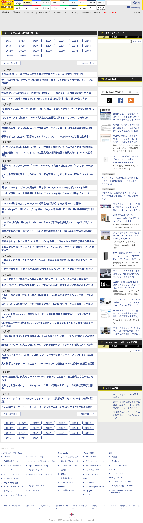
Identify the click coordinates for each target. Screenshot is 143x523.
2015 (62, 46)
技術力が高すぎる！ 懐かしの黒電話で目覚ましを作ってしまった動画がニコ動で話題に (47, 269)
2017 (35, 46)
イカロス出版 (88, 453)
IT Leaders (8, 470)
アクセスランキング (114, 33)
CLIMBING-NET (67, 482)
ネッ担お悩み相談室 (11, 479)
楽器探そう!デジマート (70, 461)
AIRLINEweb (91, 457)
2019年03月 (86, 63)
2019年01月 (11, 63)
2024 (35, 41)
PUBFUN (112, 470)
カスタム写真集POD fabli (122, 486)
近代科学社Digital (67, 490)
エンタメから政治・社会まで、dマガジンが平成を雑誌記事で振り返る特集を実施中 (45, 98)
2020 (88, 41)
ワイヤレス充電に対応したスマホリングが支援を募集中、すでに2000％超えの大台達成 (47, 147)
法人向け (74, 12)
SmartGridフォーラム (36, 457)
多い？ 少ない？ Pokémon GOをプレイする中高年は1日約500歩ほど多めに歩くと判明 (47, 285)
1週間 (126, 37)
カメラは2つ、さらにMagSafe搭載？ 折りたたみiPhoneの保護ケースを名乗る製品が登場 (120, 181)
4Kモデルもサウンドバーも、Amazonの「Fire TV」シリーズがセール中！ (126, 218)
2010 (35, 51)
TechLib (89, 495)
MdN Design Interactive (95, 487)
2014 (75, 46)
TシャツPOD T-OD (69, 466)
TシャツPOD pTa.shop (121, 482)
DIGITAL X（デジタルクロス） (40, 474)
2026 (9, 41)
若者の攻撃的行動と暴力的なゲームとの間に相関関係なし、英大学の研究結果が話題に (47, 231)
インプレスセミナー (36, 470)
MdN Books (90, 482)
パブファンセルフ (119, 474)
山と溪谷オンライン (68, 478)
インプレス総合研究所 (12, 466)
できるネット (9, 491)
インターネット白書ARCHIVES (16, 495)
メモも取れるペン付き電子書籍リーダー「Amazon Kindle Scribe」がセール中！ (126, 236)
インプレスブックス (36, 486)
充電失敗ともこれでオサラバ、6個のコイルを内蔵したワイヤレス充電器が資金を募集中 (47, 241)
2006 (88, 51)
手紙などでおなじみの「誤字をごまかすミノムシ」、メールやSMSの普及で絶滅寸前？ (47, 136)
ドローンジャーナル (11, 474)
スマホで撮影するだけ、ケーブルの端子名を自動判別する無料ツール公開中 (41, 203)
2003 (35, 56)
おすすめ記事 (111, 388)
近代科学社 (62, 487)
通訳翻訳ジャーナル (94, 466)
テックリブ (87, 491)
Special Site (111, 79)
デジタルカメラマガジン (13, 487)
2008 (62, 51)
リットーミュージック (69, 457)
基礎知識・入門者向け (91, 12)
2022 (62, 41)
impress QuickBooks (120, 466)
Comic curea (116, 461)
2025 (22, 41)
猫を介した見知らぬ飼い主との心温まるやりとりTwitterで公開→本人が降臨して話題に (47, 304)
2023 (49, 41)
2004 (22, 56)
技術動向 (57, 12)
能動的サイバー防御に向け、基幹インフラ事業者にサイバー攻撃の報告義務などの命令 (126, 117)
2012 (9, 51)
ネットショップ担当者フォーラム (41, 461)
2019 (9, 46)
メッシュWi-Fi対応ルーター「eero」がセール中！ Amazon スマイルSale (125, 159)
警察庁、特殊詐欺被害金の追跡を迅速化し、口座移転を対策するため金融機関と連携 (126, 128)
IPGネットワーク (115, 478)
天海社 (114, 457)
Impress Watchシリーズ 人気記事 (121, 342)
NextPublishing (34, 490)
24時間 (114, 37)
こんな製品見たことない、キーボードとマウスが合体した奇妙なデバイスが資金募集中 (47, 407)
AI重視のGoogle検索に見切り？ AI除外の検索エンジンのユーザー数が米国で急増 (120, 196)
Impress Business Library (38, 466)
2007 (75, 51)
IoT (66, 12)
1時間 (104, 37)
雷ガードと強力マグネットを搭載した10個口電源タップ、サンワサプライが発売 (126, 274)
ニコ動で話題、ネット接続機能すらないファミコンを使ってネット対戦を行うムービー (47, 193)
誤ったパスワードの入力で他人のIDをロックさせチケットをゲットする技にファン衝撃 (47, 344)
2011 (22, 51)
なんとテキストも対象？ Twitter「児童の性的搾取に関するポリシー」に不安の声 (44, 117)
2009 (49, 51)
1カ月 (137, 37)
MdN (85, 479)
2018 (22, 46)
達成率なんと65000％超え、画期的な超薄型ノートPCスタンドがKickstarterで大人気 (46, 93)
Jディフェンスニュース (95, 461)
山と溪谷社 (62, 474)
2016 (49, 46)
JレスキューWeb (92, 470)
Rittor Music (63, 453)
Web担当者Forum (11, 461)
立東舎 (63, 470)
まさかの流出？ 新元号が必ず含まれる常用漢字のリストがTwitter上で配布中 (42, 74)
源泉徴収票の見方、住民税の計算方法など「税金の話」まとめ (126, 415)
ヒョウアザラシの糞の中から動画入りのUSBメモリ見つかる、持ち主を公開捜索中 (44, 279)
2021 (75, 41)
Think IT (7, 457)
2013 (88, 46)
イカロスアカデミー (94, 474)
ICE (110, 453)
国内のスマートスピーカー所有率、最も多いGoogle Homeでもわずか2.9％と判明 (44, 187)
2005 (9, 56)
